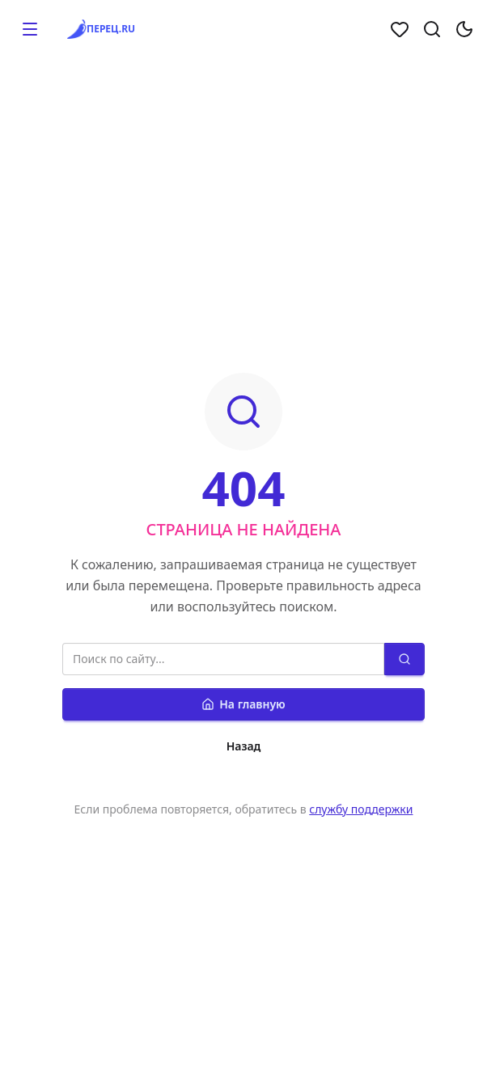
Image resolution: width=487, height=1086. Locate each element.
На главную (243, 704)
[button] (29, 29)
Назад (244, 746)
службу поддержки (361, 809)
